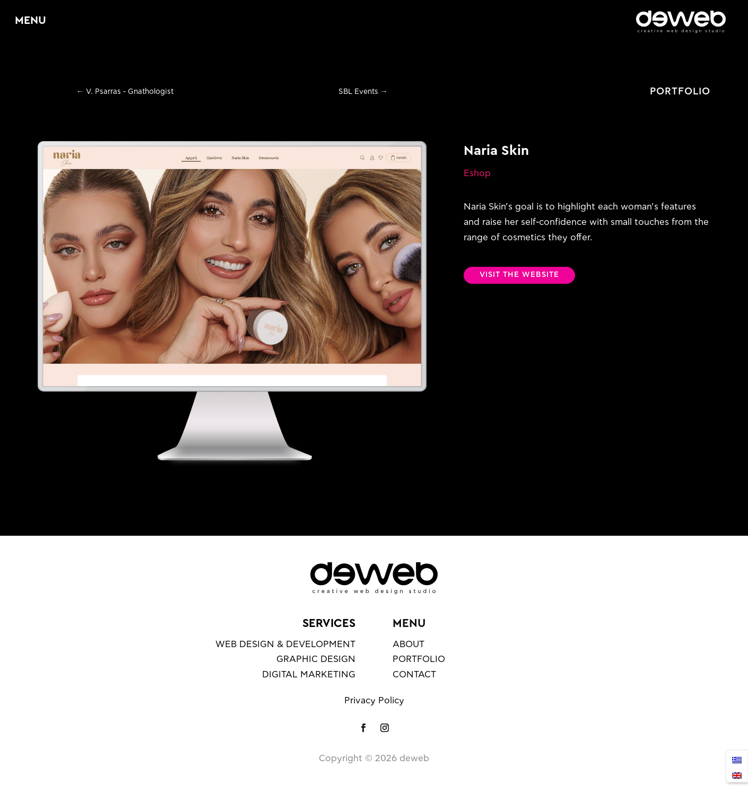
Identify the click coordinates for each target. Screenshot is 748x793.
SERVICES (328, 623)
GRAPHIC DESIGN (315, 659)
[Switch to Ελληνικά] (737, 758)
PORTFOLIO (680, 92)
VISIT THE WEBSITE (519, 274)
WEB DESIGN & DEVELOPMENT (285, 644)
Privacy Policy (374, 700)
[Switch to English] (737, 774)
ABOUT (408, 644)
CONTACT (414, 674)
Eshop (477, 173)
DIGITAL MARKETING (308, 674)
